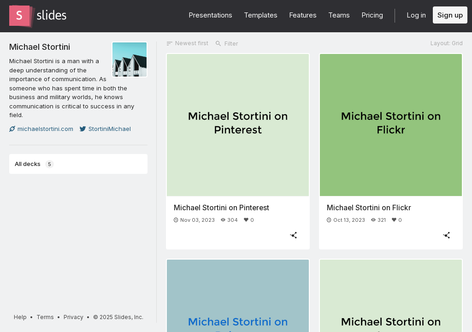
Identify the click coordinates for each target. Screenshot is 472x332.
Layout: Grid (447, 43)
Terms (45, 317)
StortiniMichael (105, 128)
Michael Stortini (39, 47)
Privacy (73, 317)
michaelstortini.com (41, 128)
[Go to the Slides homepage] (19, 16)
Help (20, 317)
